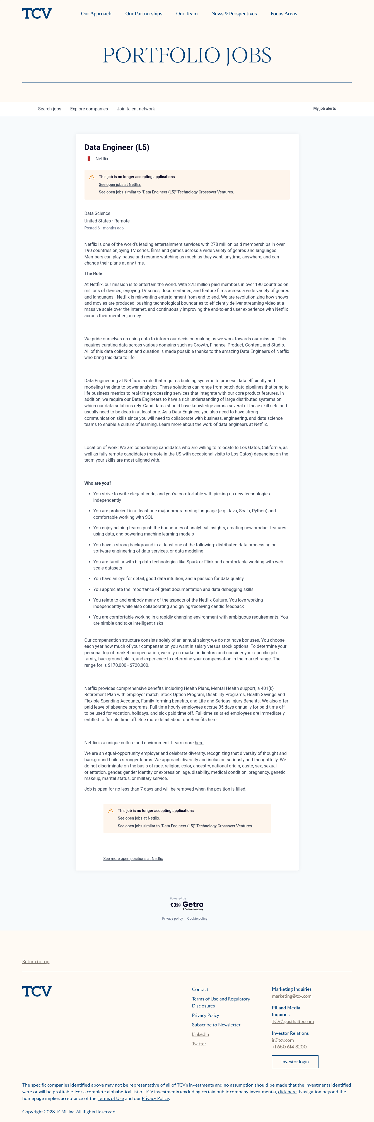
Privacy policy (172, 918)
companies (89, 109)
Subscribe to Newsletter (216, 1025)
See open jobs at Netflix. (120, 184)
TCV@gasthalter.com (293, 1021)
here (199, 742)
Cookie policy (197, 918)
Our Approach (96, 13)
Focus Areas (284, 13)
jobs (49, 109)
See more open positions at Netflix (133, 858)
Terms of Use (111, 1098)
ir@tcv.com (283, 1040)
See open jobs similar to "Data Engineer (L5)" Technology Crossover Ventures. (166, 192)
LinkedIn (200, 1034)
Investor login (295, 1062)
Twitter (199, 1044)
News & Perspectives (234, 13)
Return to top (35, 962)
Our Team (187, 13)
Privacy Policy (205, 1015)
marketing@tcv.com (292, 996)
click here (287, 1092)
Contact (200, 989)
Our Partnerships (144, 13)
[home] (37, 14)
